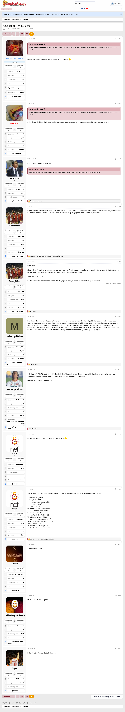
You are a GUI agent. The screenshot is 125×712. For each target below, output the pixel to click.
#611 (119, 596)
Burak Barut (17, 201)
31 (31, 34)
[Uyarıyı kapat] (121, 14)
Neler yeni (17, 10)
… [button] (17, 34)
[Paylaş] (115, 39)
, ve (46, 256)
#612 (119, 649)
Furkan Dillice (18, 256)
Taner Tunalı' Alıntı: (36, 44)
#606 (119, 317)
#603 (119, 159)
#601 (119, 39)
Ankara (21, 149)
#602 (119, 104)
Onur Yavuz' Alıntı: (36, 169)
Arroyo (15, 484)
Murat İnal (8, 29)
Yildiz (22, 480)
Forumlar (6, 10)
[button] (22, 10)
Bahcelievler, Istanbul (16, 89)
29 (22, 34)
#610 (119, 544)
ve (42, 539)
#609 (119, 489)
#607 (119, 370)
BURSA (22, 415)
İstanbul (21, 252)
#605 (119, 261)
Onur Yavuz (17, 153)
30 (27, 34)
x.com (22, 93)
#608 (119, 434)
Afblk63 (16, 590)
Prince (15, 691)
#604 (119, 206)
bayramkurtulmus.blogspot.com (14, 422)
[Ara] (85, 3)
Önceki (7, 34)
